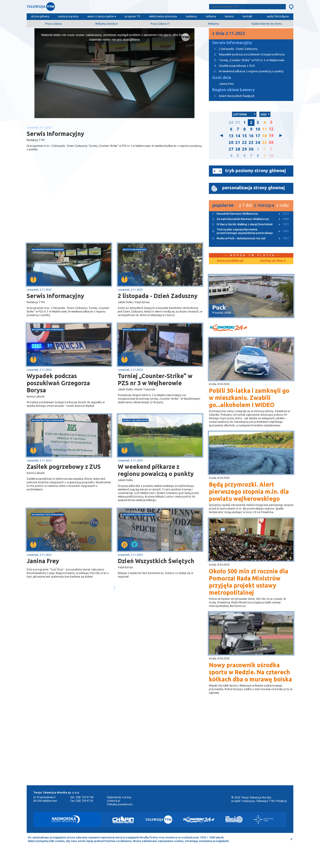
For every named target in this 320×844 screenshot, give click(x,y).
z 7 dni (245, 205)
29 (244, 149)
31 (237, 122)
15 (244, 135)
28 (237, 149)
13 (231, 135)
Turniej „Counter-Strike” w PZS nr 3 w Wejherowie (155, 379)
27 (231, 149)
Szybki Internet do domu (266, 23)
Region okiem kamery (233, 89)
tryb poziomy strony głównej (255, 170)
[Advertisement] (70, 207)
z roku (282, 205)
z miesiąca (264, 205)
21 (237, 142)
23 (251, 142)
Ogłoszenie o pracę (119, 797)
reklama (211, 16)
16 (251, 135)
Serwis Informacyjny (55, 295)
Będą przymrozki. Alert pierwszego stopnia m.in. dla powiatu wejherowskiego (249, 491)
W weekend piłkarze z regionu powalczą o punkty (156, 470)
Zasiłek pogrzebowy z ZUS (64, 466)
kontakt (247, 16)
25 (264, 142)
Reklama (213, 23)
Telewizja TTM (265, 801)
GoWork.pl (113, 800)
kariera (229, 16)
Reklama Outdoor (106, 23)
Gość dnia (221, 77)
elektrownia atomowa (163, 16)
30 (231, 122)
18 (264, 135)
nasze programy (68, 16)
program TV (132, 16)
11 (264, 129)
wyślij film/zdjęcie (278, 16)
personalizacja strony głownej (253, 187)
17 (257, 135)
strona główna (40, 16)
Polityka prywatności (120, 804)
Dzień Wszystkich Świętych (156, 561)
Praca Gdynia (53, 23)
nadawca (191, 16)
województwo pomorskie (48, 249)
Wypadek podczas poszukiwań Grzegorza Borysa (58, 383)
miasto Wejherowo (134, 249)
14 (237, 135)
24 (257, 142)
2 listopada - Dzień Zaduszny (158, 295)
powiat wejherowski (135, 420)
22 (244, 142)
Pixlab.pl (281, 801)
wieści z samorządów (100, 16)
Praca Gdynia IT (160, 23)
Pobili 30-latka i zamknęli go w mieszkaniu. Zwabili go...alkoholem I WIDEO (249, 397)
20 (231, 142)
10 (257, 129)
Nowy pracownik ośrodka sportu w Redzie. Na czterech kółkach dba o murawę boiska (250, 672)
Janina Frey (43, 561)
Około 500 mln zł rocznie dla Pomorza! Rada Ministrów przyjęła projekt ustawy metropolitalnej (248, 582)
